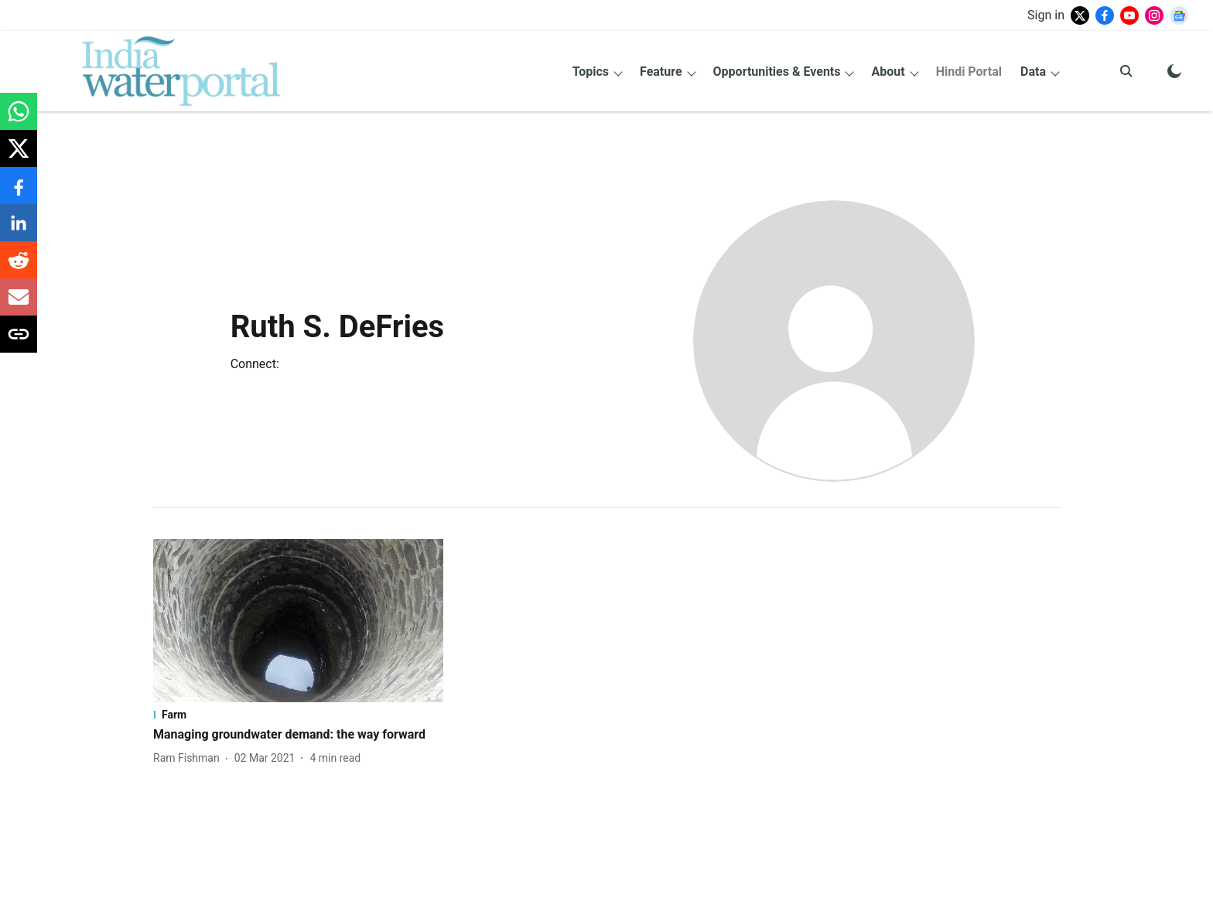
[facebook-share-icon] (18, 193)
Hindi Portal (969, 71)
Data (1033, 71)
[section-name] (298, 714)
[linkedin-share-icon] (18, 231)
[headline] (298, 735)
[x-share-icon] (18, 156)
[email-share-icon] (18, 305)
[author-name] (189, 758)
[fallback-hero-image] (298, 620)
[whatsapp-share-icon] (18, 119)
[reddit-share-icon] (18, 268)
